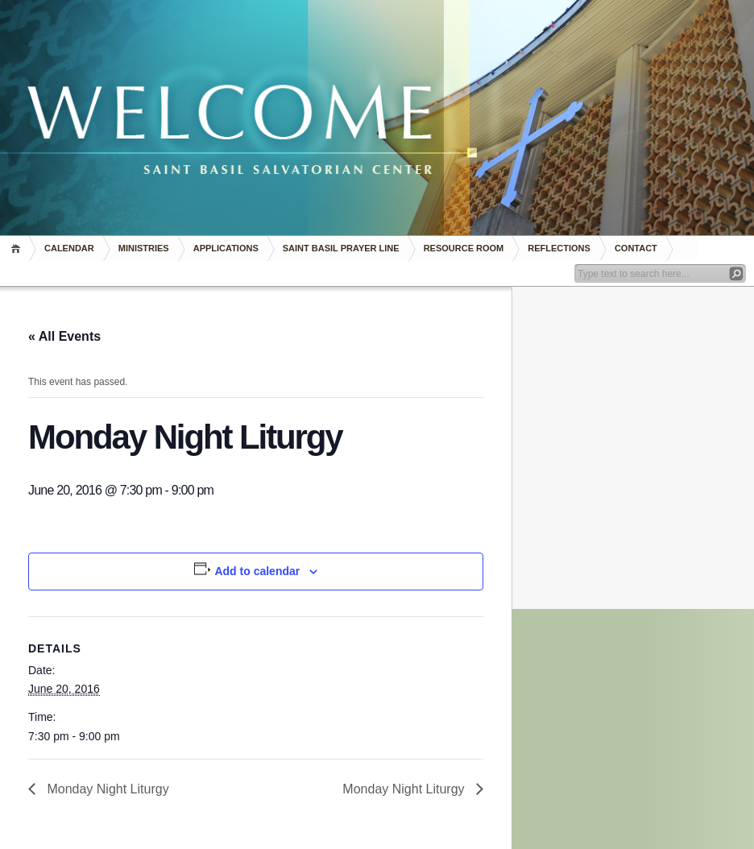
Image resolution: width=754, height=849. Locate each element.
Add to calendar (257, 571)
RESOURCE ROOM (464, 248)
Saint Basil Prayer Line (341, 248)
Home (18, 248)
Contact (636, 248)
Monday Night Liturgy (106, 789)
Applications (226, 248)
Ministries (143, 248)
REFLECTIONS (559, 248)
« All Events (64, 336)
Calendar (69, 248)
